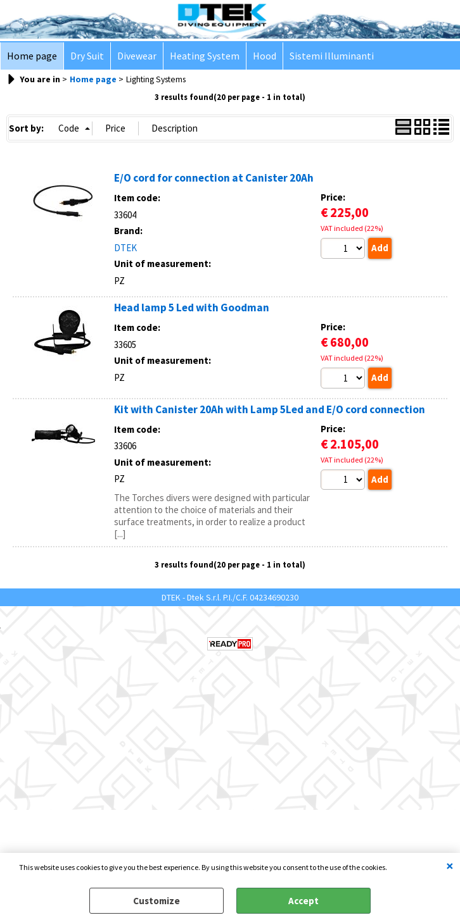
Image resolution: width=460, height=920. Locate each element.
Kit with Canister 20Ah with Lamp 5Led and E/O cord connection (269, 409)
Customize (156, 901)
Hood (264, 56)
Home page (32, 56)
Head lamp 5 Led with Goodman (191, 307)
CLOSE (450, 865)
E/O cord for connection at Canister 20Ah (214, 178)
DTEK (125, 248)
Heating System (205, 56)
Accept (303, 901)
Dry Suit (87, 56)
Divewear (137, 56)
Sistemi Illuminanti (332, 56)
